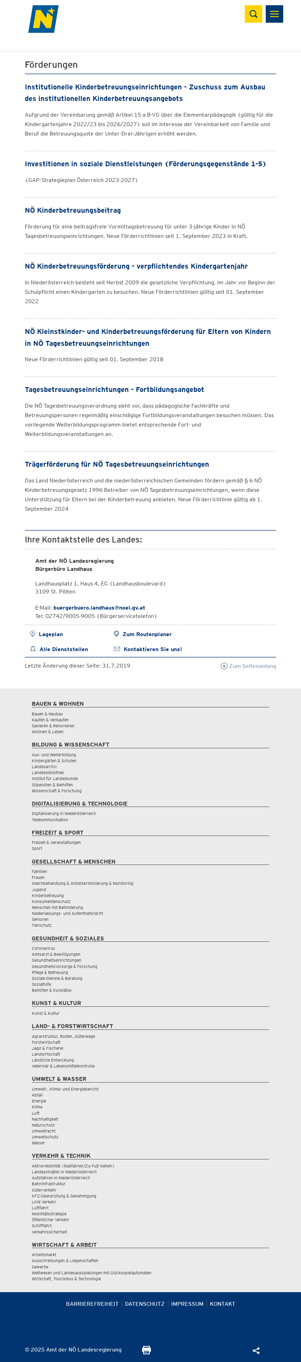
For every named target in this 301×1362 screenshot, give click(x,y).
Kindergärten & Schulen (54, 760)
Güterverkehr (44, 1190)
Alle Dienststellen (63, 649)
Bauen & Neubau (47, 713)
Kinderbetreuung (48, 895)
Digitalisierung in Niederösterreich (64, 813)
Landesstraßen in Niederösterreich (64, 1171)
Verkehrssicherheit (49, 1231)
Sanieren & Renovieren (53, 725)
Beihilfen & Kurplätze (51, 990)
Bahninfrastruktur (49, 1183)
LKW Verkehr (44, 1201)
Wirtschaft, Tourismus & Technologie (66, 1278)
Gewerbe (40, 1266)
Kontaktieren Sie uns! (153, 649)
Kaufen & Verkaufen (50, 719)
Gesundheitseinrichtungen (56, 960)
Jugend (39, 889)
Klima (37, 1106)
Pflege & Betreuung (50, 972)
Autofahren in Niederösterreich (61, 1177)
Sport (37, 848)
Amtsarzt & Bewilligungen (56, 954)
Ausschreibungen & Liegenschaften (65, 1260)
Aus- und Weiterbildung (54, 754)
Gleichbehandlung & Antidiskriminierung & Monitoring (82, 883)
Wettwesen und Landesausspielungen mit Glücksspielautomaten (92, 1272)
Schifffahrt (42, 1225)
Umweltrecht (44, 1131)
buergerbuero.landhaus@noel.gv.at (99, 607)
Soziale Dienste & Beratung (57, 978)
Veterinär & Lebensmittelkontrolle (63, 1066)
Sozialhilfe (41, 984)
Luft (35, 1113)
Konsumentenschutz (51, 901)
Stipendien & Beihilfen (52, 784)
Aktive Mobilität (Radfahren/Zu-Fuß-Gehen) (73, 1165)
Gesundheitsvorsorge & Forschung (64, 966)
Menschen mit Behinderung (57, 907)
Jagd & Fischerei (47, 1048)
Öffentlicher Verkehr (50, 1219)
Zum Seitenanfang (248, 666)
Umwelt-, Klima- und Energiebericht (65, 1089)
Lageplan (51, 634)
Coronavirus (43, 948)
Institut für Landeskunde (55, 778)
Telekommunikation (50, 819)
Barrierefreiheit (92, 1304)
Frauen (38, 877)
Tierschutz (42, 925)
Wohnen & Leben (48, 731)
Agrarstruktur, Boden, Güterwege (63, 1036)
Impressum (187, 1304)
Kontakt (222, 1304)
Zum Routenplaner (147, 634)
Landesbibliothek (48, 772)
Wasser (38, 1142)
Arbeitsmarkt (44, 1254)
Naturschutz (43, 1125)
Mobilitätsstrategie (49, 1213)
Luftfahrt (40, 1207)
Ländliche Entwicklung (53, 1060)
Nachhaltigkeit (45, 1119)
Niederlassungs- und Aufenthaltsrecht (67, 913)
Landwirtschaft (46, 1054)
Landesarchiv (44, 766)
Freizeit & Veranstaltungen (56, 842)
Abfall (37, 1095)
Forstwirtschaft (46, 1042)
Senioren (40, 919)
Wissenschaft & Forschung (57, 790)
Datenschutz (145, 1304)
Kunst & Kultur (46, 1013)
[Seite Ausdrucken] (146, 1352)
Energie (39, 1101)
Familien (39, 871)
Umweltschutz (45, 1136)
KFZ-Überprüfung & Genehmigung (64, 1196)
